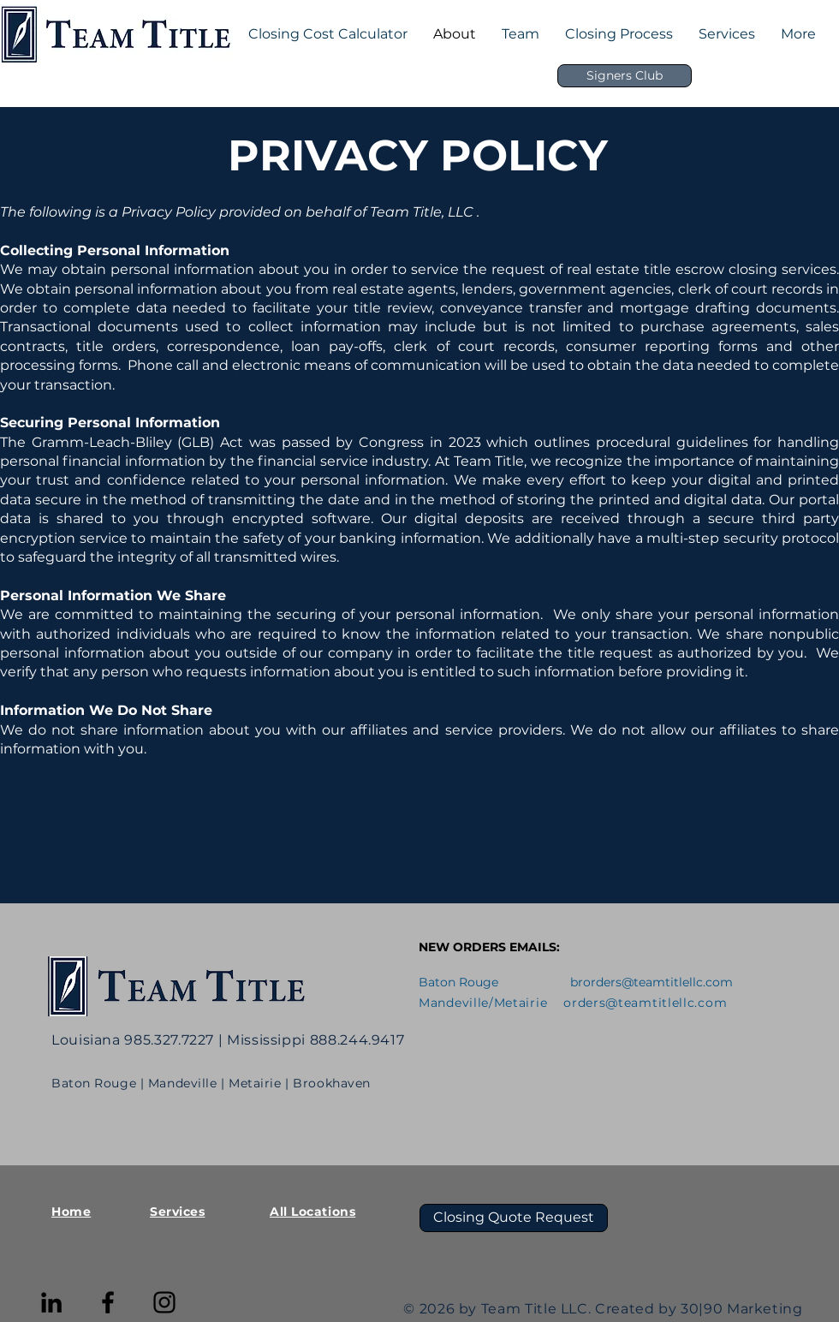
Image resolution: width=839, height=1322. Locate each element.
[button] (520, 34)
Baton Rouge (93, 1083)
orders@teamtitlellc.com (658, 982)
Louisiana (86, 1040)
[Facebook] (107, 1302)
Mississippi (268, 1040)
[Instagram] (164, 1302)
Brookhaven (332, 1083)
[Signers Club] (624, 75)
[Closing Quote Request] (514, 1218)
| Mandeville (180, 1083)
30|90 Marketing (742, 1309)
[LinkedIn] (51, 1302)
